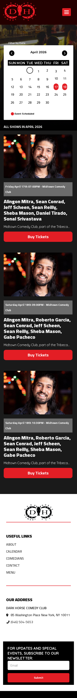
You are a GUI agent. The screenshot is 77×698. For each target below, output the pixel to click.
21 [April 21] (29, 94)
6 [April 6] (21, 79)
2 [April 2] (47, 70)
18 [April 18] (64, 87)
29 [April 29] (38, 103)
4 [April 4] (65, 70)
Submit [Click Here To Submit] (38, 677)
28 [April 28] (29, 103)
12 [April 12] (12, 87)
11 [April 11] (64, 78)
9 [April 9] (47, 79)
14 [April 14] (29, 87)
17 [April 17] (56, 87)
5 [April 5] (12, 79)
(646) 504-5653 (22, 622)
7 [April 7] (30, 79)
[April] (29, 71)
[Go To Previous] (11, 52)
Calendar (14, 551)
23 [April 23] (47, 94)
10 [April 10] (56, 78)
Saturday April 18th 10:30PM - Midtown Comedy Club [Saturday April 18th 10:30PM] (37, 425)
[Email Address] (38, 665)
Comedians (15, 558)
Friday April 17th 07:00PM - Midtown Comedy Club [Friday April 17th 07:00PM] (35, 189)
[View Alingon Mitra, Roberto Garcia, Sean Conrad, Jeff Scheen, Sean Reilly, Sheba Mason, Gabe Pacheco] (38, 274)
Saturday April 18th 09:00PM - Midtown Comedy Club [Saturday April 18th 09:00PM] (37, 307)
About (11, 544)
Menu (10, 572)
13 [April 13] (21, 87)
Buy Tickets (38, 236)
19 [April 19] (12, 94)
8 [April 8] (38, 79)
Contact (13, 565)
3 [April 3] (56, 71)
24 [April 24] (56, 94)
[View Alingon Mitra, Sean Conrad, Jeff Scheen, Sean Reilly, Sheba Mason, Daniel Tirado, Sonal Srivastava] (38, 156)
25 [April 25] (64, 94)
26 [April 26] (12, 103)
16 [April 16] (47, 87)
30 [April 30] (47, 103)
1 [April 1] (38, 71)
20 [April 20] (21, 94)
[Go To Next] (64, 52)
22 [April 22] (38, 94)
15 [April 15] (38, 87)
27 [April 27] (21, 103)
